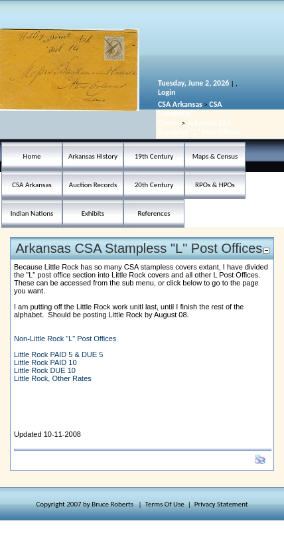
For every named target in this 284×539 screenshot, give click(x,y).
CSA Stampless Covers (190, 113)
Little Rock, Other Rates (53, 378)
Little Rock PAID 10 (45, 362)
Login (166, 92)
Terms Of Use (164, 504)
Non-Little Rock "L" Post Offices (65, 339)
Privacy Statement (221, 504)
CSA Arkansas (180, 104)
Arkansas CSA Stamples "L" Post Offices (199, 127)
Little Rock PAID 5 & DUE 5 (58, 354)
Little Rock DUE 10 (45, 370)
